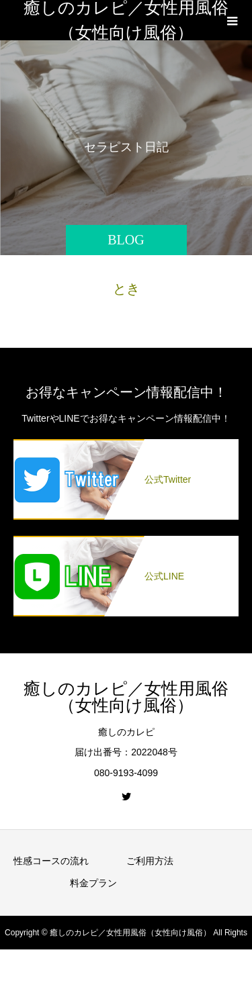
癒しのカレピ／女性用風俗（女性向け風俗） (126, 20)
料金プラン (93, 883)
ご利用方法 (149, 860)
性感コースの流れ (51, 860)
